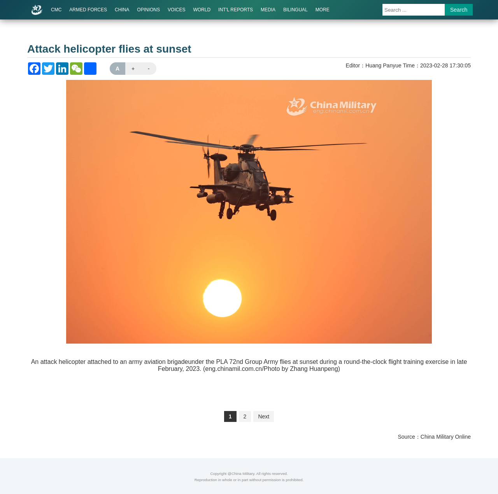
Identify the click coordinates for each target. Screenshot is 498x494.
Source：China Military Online (434, 437)
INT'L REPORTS (235, 9)
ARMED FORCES (88, 9)
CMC (56, 9)
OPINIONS (148, 9)
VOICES (176, 9)
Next (263, 416)
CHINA (122, 9)
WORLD (201, 9)
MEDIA (268, 9)
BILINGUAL (295, 9)
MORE (323, 9)
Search (458, 10)
